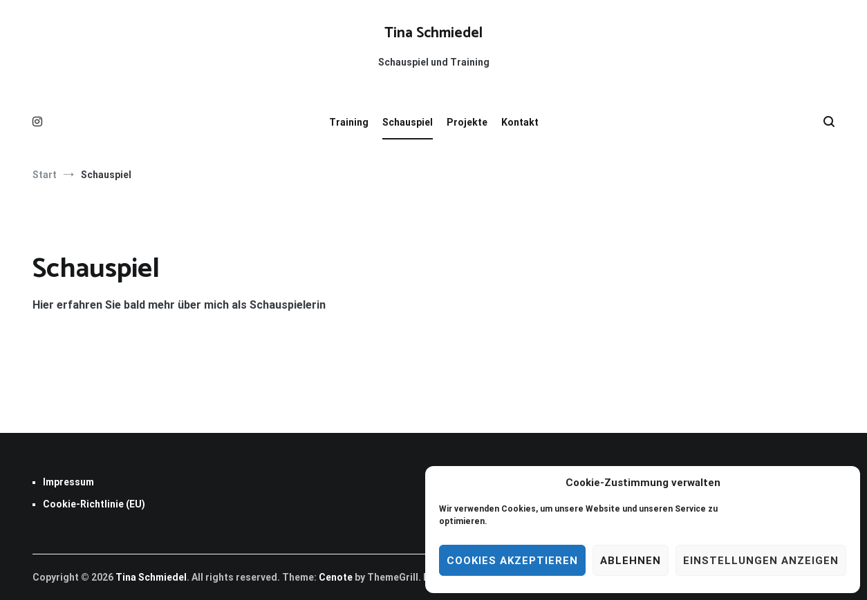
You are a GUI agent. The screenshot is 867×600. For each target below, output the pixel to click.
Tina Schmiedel (433, 33)
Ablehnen (630, 560)
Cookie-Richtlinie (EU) (94, 504)
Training (349, 122)
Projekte (467, 122)
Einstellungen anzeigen (761, 560)
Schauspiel (407, 122)
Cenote (336, 577)
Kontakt (520, 122)
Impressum (68, 481)
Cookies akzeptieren (512, 560)
